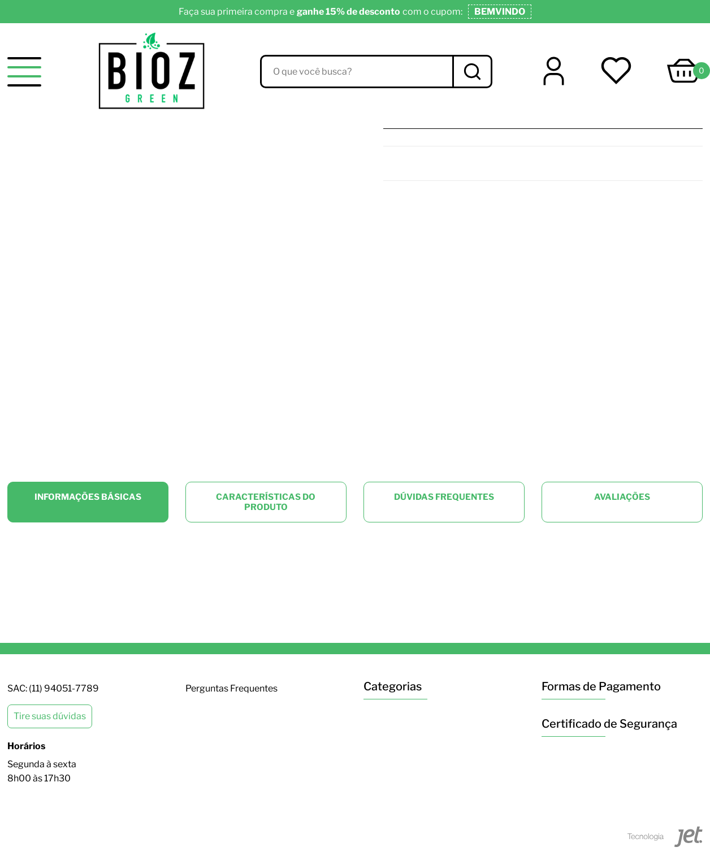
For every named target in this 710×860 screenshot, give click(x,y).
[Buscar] (471, 72)
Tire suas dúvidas (50, 716)
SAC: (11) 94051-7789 (53, 688)
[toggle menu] (24, 72)
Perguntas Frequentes (231, 688)
